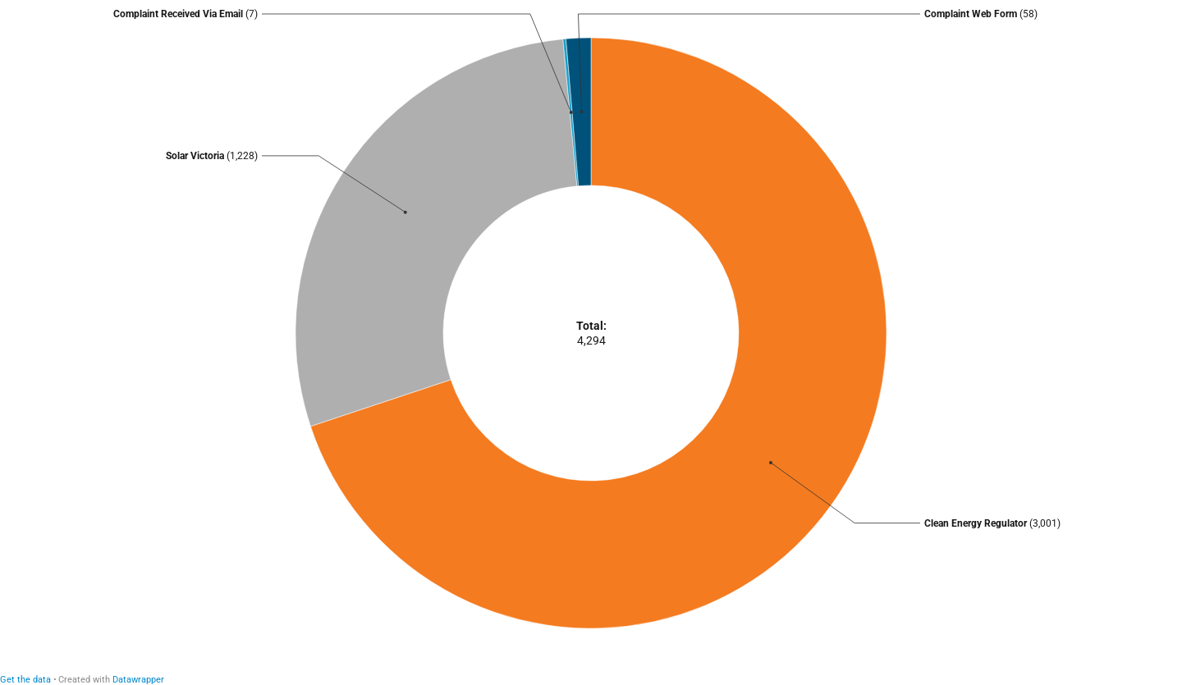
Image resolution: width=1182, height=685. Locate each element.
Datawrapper (138, 679)
